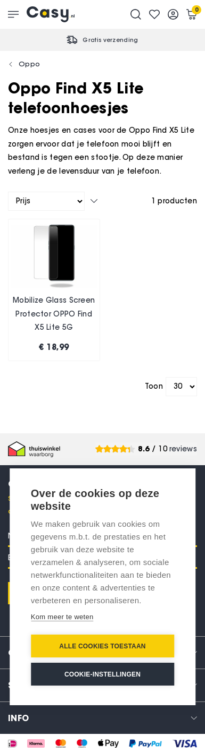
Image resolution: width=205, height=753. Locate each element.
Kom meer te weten (62, 617)
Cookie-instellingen (102, 674)
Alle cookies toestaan (102, 646)
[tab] (102, 717)
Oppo (29, 63)
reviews (183, 448)
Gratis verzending (110, 40)
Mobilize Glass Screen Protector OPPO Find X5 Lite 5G (54, 314)
